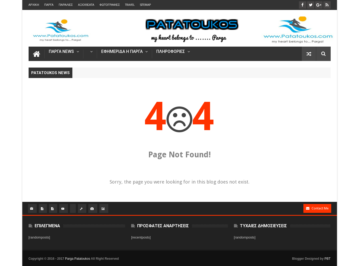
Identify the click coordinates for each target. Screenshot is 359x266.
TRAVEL (130, 5)
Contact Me (317, 208)
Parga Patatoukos (77, 259)
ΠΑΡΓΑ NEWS (61, 51)
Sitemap (145, 5)
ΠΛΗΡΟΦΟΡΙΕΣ (170, 51)
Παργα (48, 5)
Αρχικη (34, 5)
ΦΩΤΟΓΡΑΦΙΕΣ (109, 5)
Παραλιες (66, 5)
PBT (327, 259)
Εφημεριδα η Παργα (122, 51)
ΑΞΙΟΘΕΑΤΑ (86, 5)
